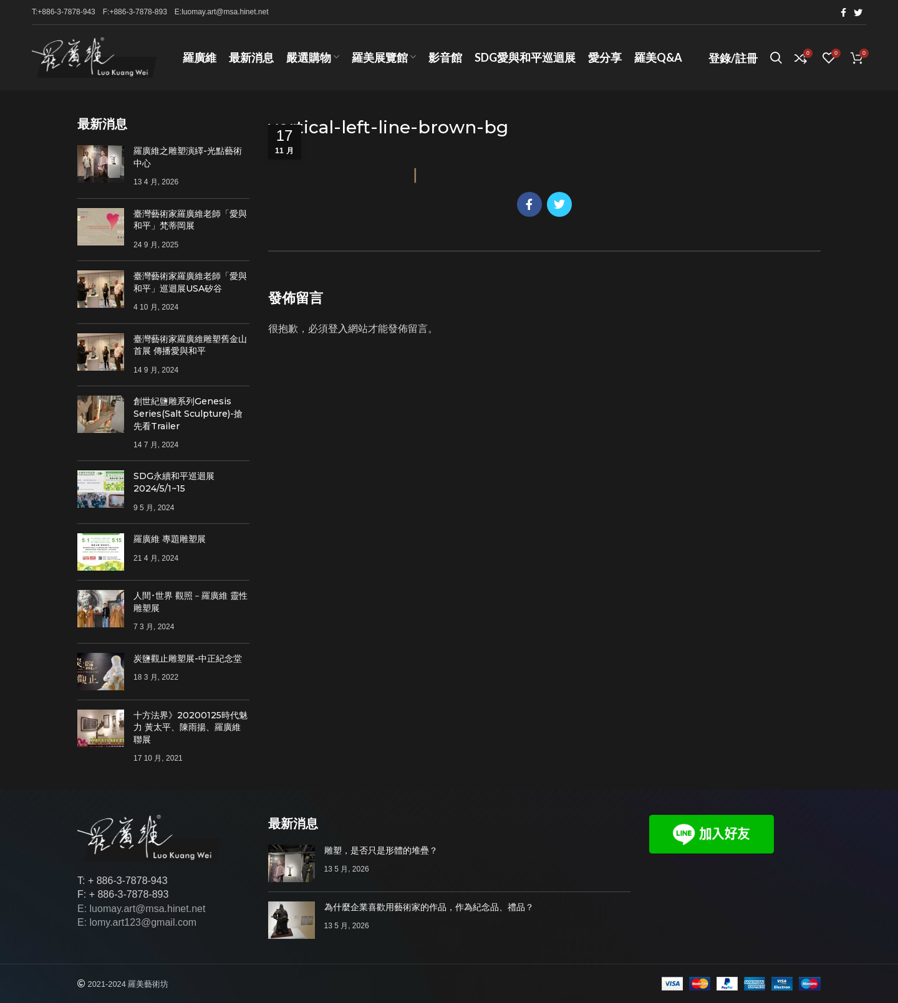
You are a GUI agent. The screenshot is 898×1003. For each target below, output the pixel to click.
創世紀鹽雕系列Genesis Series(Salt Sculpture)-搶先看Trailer (188, 413)
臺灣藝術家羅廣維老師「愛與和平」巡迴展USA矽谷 (190, 282)
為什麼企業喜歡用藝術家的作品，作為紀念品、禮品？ (429, 907)
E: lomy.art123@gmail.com (136, 922)
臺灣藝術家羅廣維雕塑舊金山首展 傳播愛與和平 (190, 345)
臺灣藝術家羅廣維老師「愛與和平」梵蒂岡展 (190, 220)
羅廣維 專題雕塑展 (169, 538)
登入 (338, 328)
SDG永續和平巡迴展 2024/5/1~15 (174, 482)
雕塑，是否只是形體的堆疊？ (381, 850)
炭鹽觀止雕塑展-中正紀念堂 (187, 658)
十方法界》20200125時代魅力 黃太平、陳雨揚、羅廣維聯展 (190, 727)
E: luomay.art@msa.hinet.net (141, 908)
